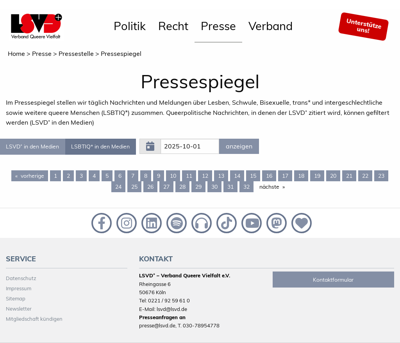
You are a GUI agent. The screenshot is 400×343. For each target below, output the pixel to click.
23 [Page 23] (381, 175)
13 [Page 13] (221, 175)
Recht (173, 26)
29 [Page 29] (198, 186)
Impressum (18, 288)
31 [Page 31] (230, 186)
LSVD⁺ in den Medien (32, 146)
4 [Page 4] (94, 175)
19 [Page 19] (317, 175)
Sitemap (15, 298)
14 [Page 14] (237, 175)
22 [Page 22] (365, 175)
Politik (130, 26)
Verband (270, 26)
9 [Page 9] (158, 175)
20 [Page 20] (333, 175)
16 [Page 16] (269, 175)
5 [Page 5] (107, 175)
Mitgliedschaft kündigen (34, 319)
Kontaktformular (333, 279)
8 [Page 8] (145, 175)
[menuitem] (129, 27)
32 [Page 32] (246, 186)
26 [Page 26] (150, 186)
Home (16, 53)
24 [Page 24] (118, 186)
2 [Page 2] (68, 175)
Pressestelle (76, 53)
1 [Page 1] (55, 175)
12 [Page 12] (205, 175)
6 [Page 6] (119, 175)
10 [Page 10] (173, 175)
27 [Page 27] (166, 186)
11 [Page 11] (189, 175)
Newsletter (19, 308)
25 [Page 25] (134, 186)
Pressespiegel (121, 53)
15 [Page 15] (253, 175)
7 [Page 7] (132, 175)
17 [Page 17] (285, 175)
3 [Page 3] (81, 175)
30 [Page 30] (214, 186)
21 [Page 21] (349, 175)
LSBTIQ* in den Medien (100, 146)
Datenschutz (21, 278)
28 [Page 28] (182, 186)
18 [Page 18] (301, 175)
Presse (218, 26)
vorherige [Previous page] (34, 175)
